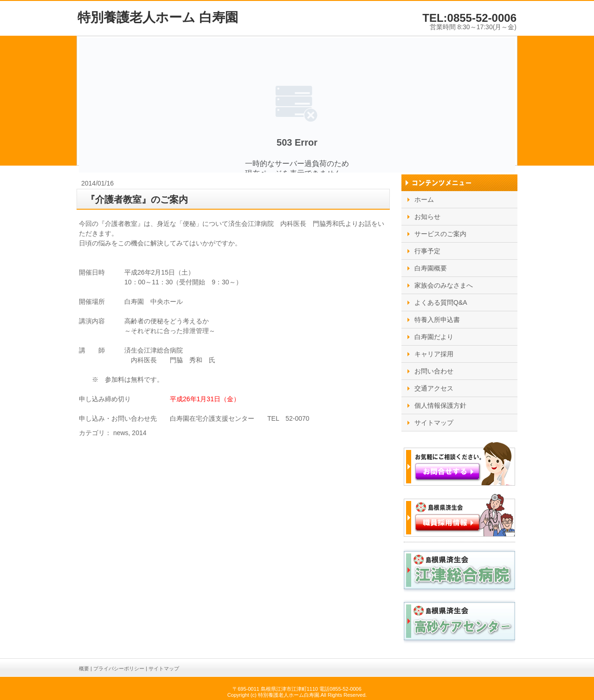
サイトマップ (163, 668)
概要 (84, 668)
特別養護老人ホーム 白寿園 (157, 17)
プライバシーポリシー (118, 668)
